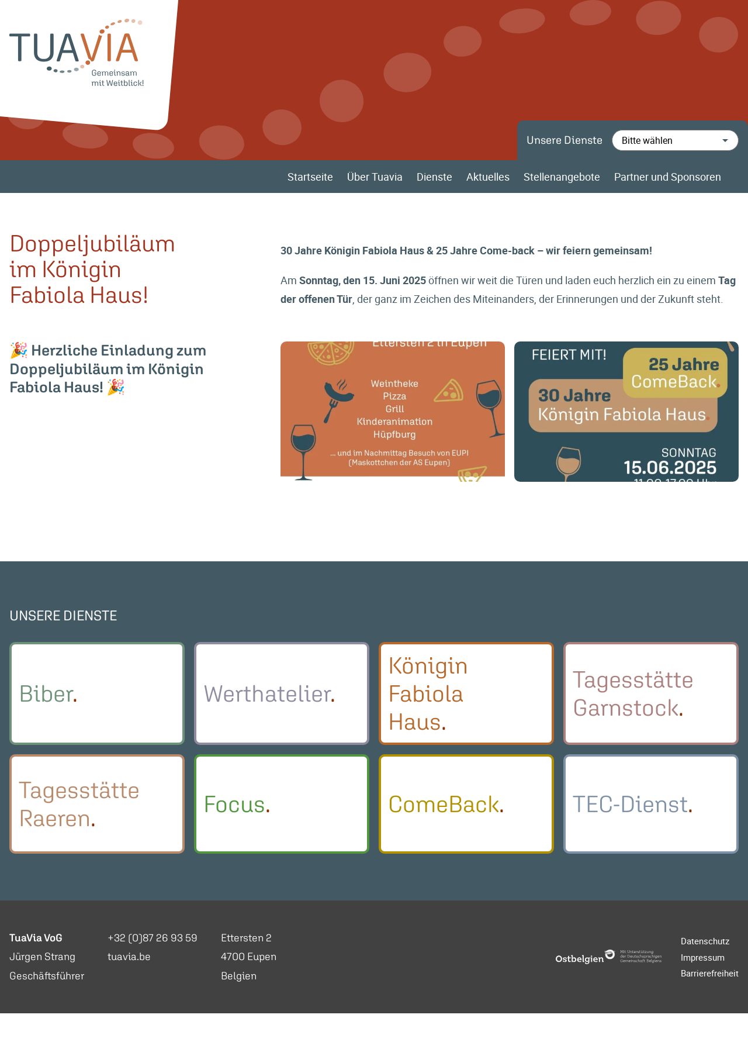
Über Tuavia (375, 177)
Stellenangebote (562, 177)
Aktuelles (488, 177)
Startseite (310, 177)
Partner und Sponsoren (667, 177)
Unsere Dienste (564, 140)
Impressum (703, 957)
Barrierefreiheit (710, 973)
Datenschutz (705, 941)
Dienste (434, 177)
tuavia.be (129, 956)
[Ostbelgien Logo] (609, 957)
